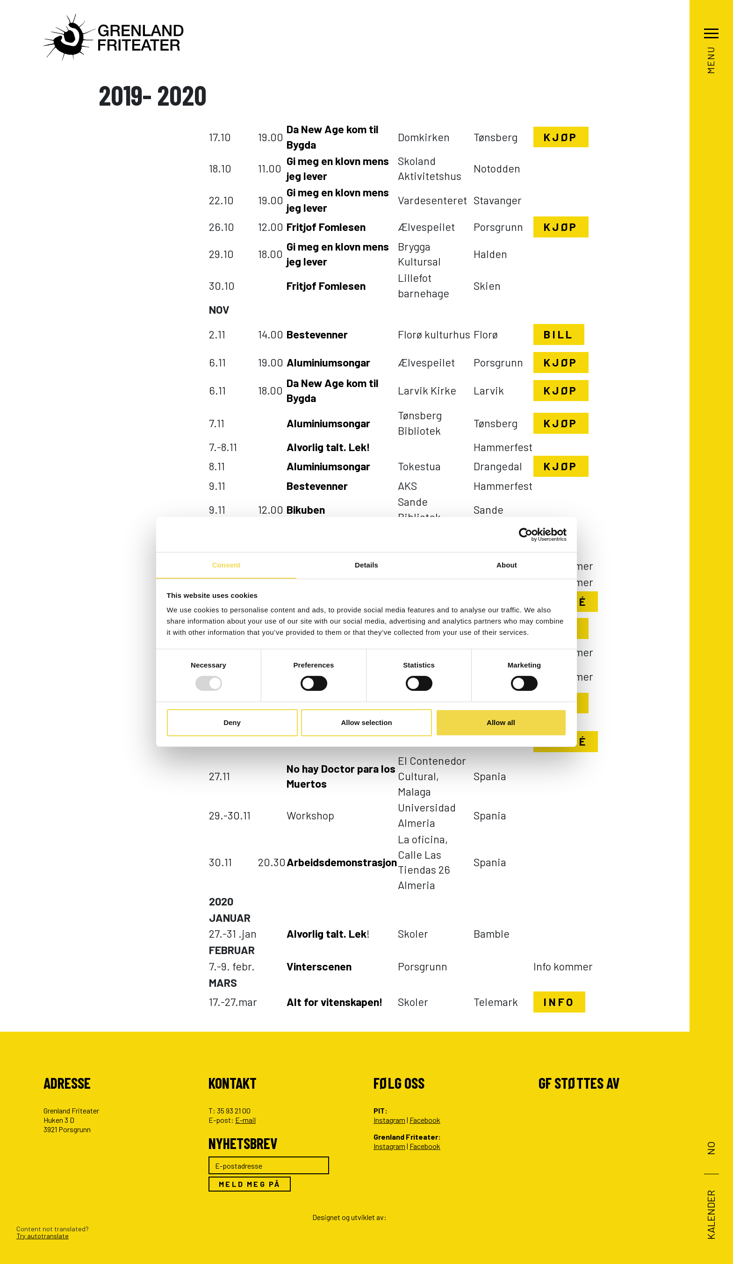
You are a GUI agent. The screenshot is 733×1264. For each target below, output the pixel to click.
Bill (559, 334)
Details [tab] (366, 564)
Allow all (501, 722)
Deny (232, 722)
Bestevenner (317, 334)
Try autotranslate (42, 1236)
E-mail (245, 1119)
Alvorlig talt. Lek (327, 933)
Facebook (425, 1119)
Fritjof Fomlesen (326, 226)
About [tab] (506, 564)
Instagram (389, 1119)
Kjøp (561, 137)
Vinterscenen (319, 966)
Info (559, 1001)
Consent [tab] (226, 564)
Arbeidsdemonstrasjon (342, 862)
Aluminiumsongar (329, 362)
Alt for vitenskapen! (335, 1001)
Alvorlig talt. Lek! (329, 446)
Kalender (710, 1215)
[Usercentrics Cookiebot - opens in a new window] (526, 534)
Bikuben (306, 509)
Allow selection (366, 722)
